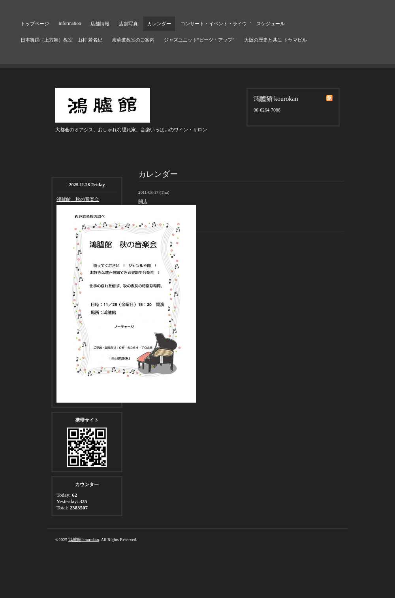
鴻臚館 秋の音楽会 (77, 199)
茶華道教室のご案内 (133, 40)
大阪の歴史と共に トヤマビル (275, 40)
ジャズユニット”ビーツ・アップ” (199, 40)
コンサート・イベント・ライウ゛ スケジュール (233, 23)
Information (69, 23)
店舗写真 (128, 23)
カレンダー (159, 23)
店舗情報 (99, 23)
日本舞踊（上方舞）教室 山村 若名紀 (61, 40)
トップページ (35, 23)
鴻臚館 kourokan (83, 539)
